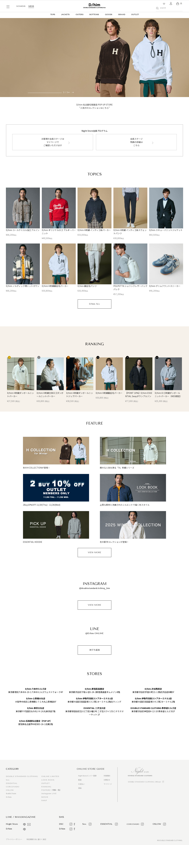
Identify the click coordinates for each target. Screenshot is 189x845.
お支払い (81, 784)
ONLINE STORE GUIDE (91, 769)
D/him (9, 797)
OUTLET (135, 14)
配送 (80, 780)
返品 (80, 788)
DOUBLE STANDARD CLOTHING (22, 776)
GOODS (108, 14)
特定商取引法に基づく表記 (36, 839)
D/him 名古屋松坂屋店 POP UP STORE (94, 104)
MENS (31, 6)
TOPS (52, 14)
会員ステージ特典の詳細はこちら (136, 142)
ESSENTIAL (11, 783)
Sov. (8, 780)
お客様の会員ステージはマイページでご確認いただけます (52, 142)
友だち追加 (94, 650)
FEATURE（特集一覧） (51, 790)
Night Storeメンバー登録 (87, 775)
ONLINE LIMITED (50, 776)
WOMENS (20, 6)
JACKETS (65, 14)
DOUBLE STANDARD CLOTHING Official (144, 782)
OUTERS (79, 14)
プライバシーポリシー (14, 839)
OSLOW (10, 790)
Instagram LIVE (48, 793)
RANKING (46, 787)
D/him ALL (94, 304)
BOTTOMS (94, 14)
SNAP (44, 800)
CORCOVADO (12, 787)
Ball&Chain (11, 793)
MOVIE (44, 797)
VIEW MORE (94, 552)
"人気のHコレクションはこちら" (94, 107)
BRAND (121, 14)
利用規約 (107, 775)
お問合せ (107, 780)
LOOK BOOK (47, 780)
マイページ (108, 784)
